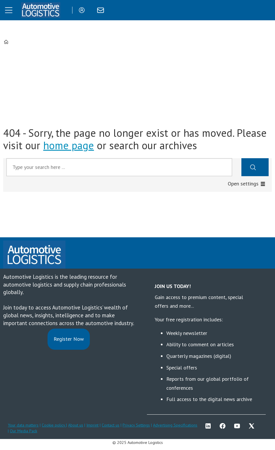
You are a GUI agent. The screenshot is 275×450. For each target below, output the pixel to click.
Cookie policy (54, 425)
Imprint (92, 425)
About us (75, 425)
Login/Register (83, 10)
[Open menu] (8, 10)
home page (68, 145)
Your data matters (23, 425)
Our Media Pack (23, 430)
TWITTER (253, 425)
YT (238, 425)
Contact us (110, 425)
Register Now (69, 339)
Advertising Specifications (175, 425)
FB (224, 425)
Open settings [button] (243, 183)
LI (209, 425)
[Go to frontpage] (40, 10)
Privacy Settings (136, 425)
